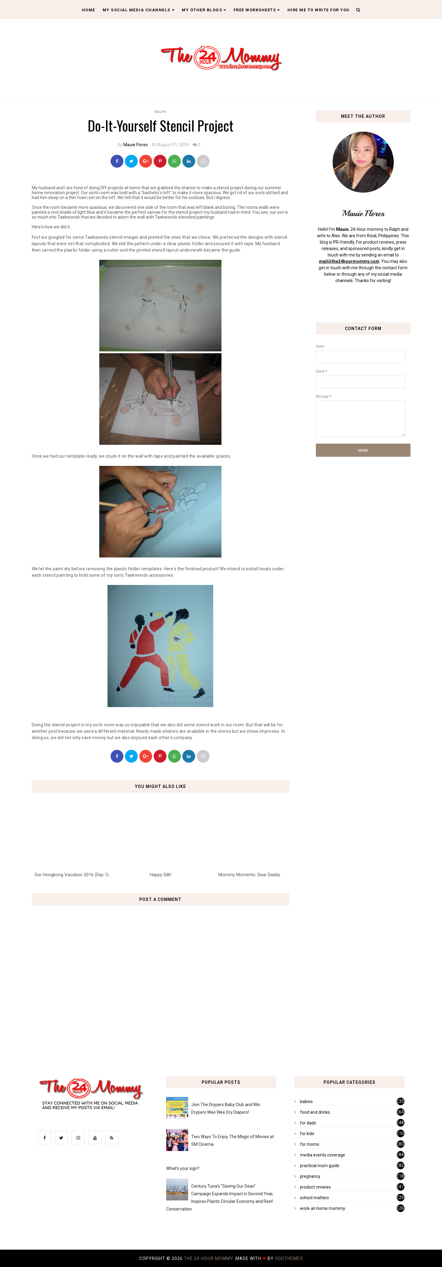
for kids (307, 1133)
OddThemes (289, 1258)
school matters (314, 1197)
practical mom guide (319, 1165)
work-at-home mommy (322, 1208)
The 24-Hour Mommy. (210, 1258)
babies (306, 1101)
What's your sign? (182, 1168)
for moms (309, 1144)
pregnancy (310, 1176)
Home (88, 10)
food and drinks (315, 1112)
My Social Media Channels (139, 10)
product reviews (315, 1187)
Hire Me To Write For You (318, 10)
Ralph (160, 112)
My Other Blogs (204, 10)
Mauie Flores (135, 144)
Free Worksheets (257, 10)
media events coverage (322, 1155)
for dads (308, 1122)
